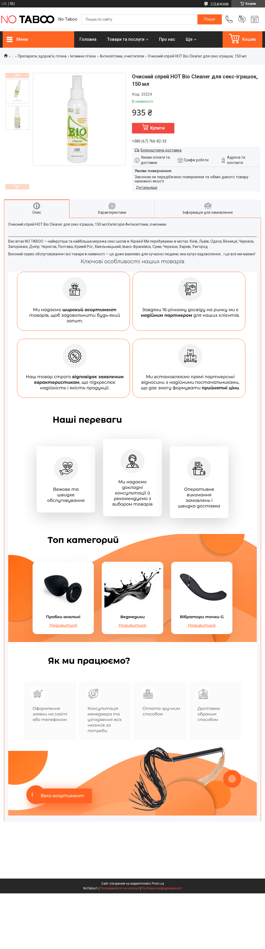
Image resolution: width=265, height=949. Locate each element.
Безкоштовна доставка (161, 150)
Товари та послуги (125, 39)
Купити (157, 128)
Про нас (167, 39)
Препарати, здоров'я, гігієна (42, 56)
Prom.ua (158, 883)
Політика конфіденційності (162, 888)
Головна (88, 39)
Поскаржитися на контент (119, 888)
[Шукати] (209, 19)
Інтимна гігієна (83, 56)
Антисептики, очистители (122, 56)
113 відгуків (219, 4)
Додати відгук (242, 19)
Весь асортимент (62, 795)
